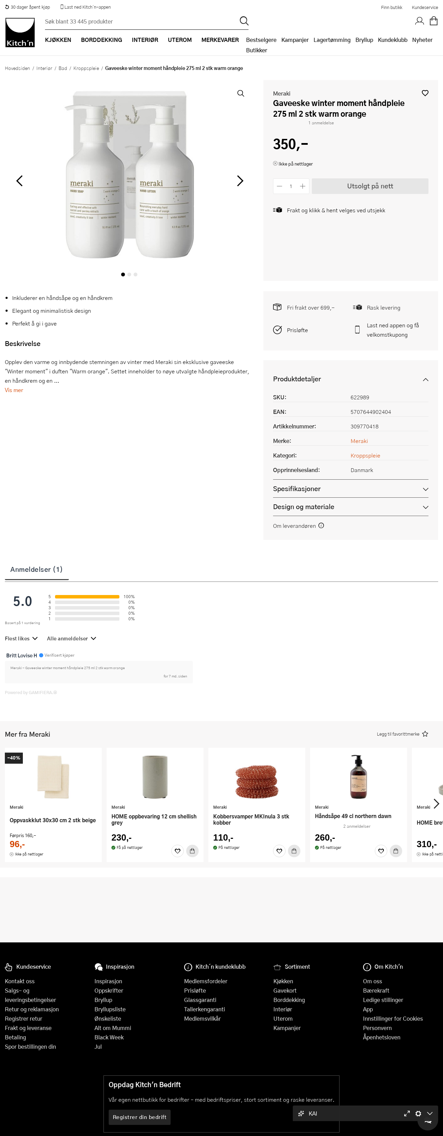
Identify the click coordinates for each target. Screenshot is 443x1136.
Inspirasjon (108, 981)
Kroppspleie (86, 67)
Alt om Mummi (112, 1028)
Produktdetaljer (297, 379)
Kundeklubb (392, 40)
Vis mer (14, 390)
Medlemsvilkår (202, 1018)
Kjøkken (283, 981)
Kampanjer (295, 40)
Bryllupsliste (110, 1009)
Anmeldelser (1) (36, 569)
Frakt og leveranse (28, 1028)
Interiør (44, 67)
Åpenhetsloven (381, 1037)
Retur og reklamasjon (32, 1009)
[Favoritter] (177, 851)
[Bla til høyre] (239, 180)
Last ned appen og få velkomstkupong (393, 329)
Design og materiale (303, 507)
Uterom (283, 1018)
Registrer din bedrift (140, 1117)
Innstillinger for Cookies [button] (393, 1018)
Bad (62, 67)
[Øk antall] (302, 186)
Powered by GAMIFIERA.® (31, 692)
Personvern (377, 1028)
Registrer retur (23, 1018)
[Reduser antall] (279, 186)
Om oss (372, 981)
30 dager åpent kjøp (27, 7)
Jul (98, 1046)
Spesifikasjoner (296, 488)
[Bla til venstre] (19, 180)
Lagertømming (332, 40)
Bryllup (364, 40)
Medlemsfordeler (205, 981)
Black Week (109, 1037)
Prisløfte (297, 330)
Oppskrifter (108, 990)
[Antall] (291, 186)
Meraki (281, 93)
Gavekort (285, 990)
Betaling (15, 1037)
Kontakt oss (20, 981)
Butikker (256, 50)
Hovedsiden (17, 67)
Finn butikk (391, 7)
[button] (425, 93)
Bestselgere (261, 40)
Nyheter (422, 40)
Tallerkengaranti (204, 1009)
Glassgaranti (200, 1000)
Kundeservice (425, 7)
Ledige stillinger (383, 1000)
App (368, 1009)
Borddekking (289, 1000)
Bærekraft (376, 990)
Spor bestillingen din (30, 1046)
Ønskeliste (107, 1018)
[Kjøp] (192, 851)
